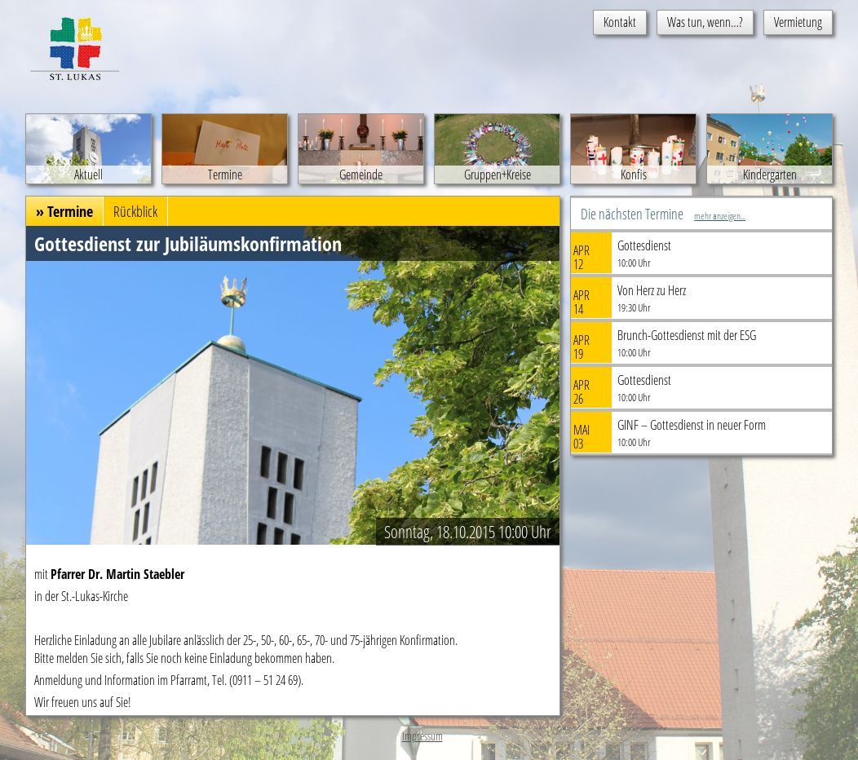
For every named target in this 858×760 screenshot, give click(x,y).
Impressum (422, 736)
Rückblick (135, 211)
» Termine (64, 211)
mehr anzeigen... (719, 216)
